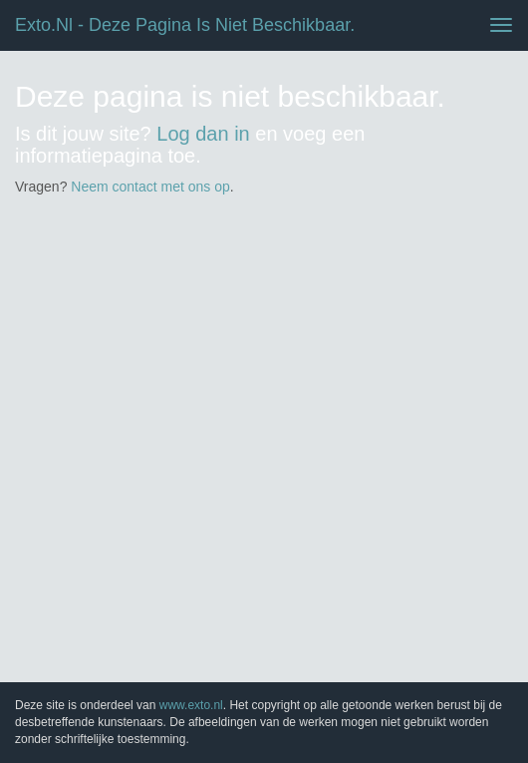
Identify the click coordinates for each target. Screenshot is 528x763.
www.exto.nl (191, 705)
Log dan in (202, 134)
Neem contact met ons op (150, 186)
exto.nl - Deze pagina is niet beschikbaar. (185, 25)
